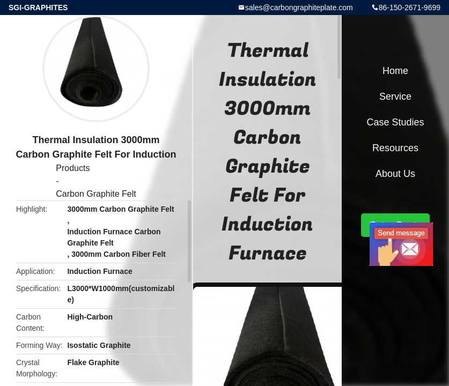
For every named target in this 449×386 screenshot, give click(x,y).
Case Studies (395, 122)
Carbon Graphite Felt (96, 193)
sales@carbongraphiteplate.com (299, 7)
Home (395, 70)
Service (395, 96)
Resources (395, 148)
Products (73, 168)
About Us (395, 173)
